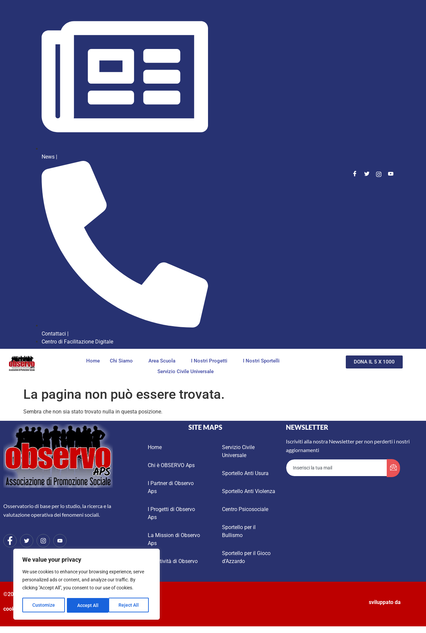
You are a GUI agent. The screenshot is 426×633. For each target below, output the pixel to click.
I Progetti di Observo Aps (171, 513)
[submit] (393, 468)
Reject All (87, 605)
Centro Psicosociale (245, 509)
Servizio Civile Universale (185, 372)
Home (93, 361)
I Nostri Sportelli (263, 361)
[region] (86, 585)
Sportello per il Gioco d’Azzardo (246, 557)
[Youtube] (391, 174)
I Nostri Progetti (211, 361)
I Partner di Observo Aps (171, 487)
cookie (11, 609)
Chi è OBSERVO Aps (171, 465)
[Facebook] (355, 174)
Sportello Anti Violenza (248, 491)
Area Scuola (163, 361)
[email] (336, 467)
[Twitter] (367, 174)
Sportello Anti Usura (245, 473)
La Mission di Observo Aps (174, 539)
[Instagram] (379, 174)
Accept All (130, 605)
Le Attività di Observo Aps (173, 565)
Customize (43, 605)
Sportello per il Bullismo (239, 531)
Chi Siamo (123, 361)
